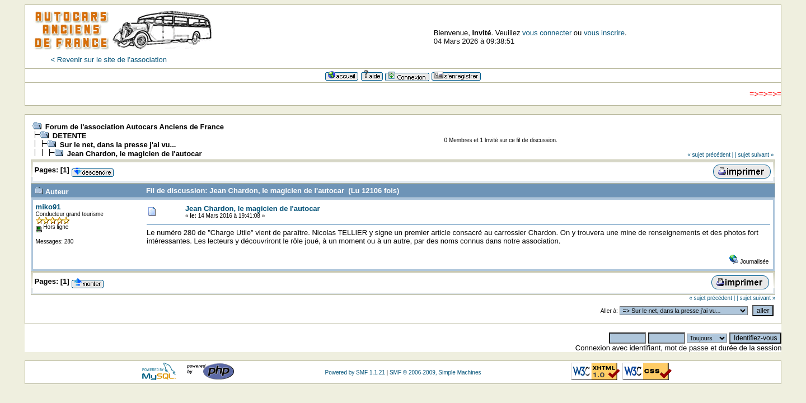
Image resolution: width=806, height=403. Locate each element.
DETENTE (70, 136)
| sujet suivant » (754, 155)
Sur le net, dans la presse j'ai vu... (118, 144)
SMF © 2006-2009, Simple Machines (435, 372)
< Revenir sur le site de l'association (109, 59)
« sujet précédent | (710, 155)
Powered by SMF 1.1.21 (355, 372)
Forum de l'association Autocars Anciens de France (134, 127)
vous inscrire (604, 33)
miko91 (48, 207)
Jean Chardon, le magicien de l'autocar (134, 153)
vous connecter (546, 33)
